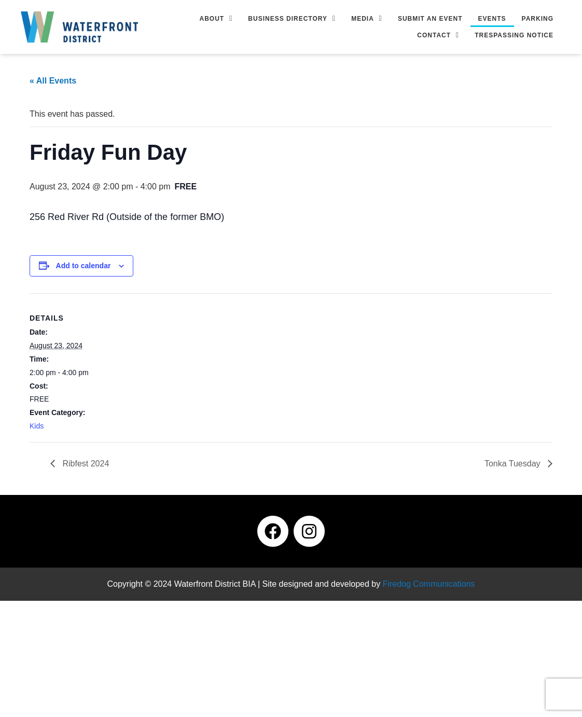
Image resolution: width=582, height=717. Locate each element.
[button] (216, 18)
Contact (438, 35)
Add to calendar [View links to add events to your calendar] (83, 265)
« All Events (53, 80)
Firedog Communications (429, 584)
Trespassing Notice (514, 35)
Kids (37, 426)
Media (366, 18)
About (216, 18)
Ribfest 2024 (84, 463)
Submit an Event (430, 18)
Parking (537, 18)
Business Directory (292, 18)
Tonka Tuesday (513, 463)
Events (492, 18)
